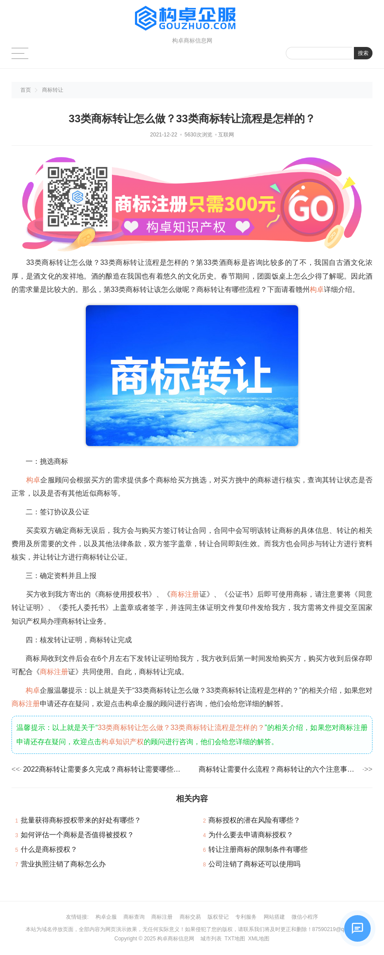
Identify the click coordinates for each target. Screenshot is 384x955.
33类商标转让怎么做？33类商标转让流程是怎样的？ (181, 727)
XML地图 (259, 939)
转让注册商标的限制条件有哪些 (257, 849)
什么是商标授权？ (49, 849)
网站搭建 (274, 917)
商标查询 (134, 917)
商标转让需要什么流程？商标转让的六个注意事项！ (280, 769)
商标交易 (190, 917)
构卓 (317, 289)
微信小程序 (305, 917)
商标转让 (52, 90)
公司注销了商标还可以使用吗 (254, 864)
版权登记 (218, 917)
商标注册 (184, 594)
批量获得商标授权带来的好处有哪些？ (81, 820)
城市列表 (211, 939)
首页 (25, 90)
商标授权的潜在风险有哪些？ (254, 820)
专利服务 (246, 917)
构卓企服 (106, 917)
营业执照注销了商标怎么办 (63, 864)
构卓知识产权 (122, 741)
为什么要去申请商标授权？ (250, 835)
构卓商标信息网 (175, 939)
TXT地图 (234, 939)
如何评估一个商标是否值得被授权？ (77, 835)
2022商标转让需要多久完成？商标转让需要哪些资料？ (104, 769)
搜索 (363, 53)
